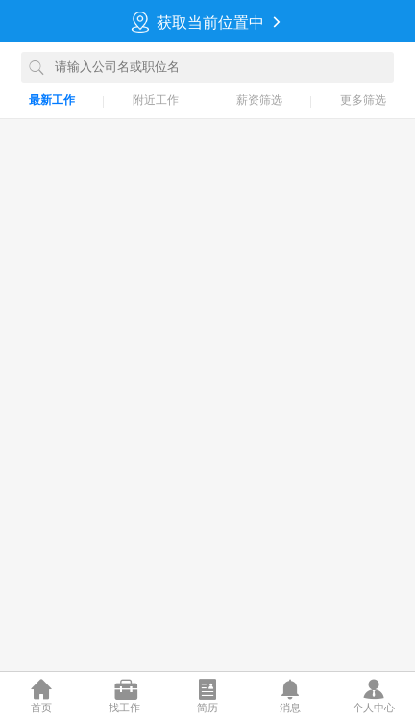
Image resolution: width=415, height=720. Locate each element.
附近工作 (156, 100)
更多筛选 (363, 100)
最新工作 (52, 100)
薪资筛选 (259, 100)
